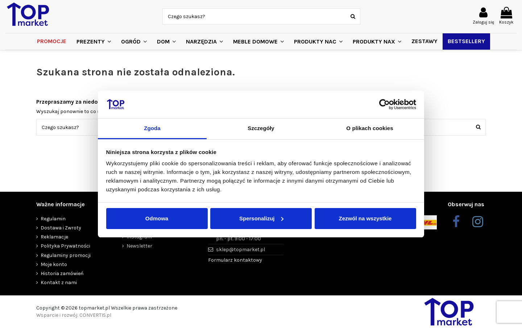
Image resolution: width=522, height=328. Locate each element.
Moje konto (54, 264)
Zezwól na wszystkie (365, 218)
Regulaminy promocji (66, 255)
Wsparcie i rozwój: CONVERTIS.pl (73, 315)
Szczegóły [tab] (261, 128)
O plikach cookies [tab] (369, 128)
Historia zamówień (62, 273)
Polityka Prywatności (65, 246)
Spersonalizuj (261, 218)
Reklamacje (54, 237)
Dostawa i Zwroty (61, 228)
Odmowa (156, 218)
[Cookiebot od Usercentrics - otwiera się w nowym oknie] (384, 104)
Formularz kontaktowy (235, 260)
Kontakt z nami (59, 282)
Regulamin (53, 219)
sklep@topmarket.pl (240, 249)
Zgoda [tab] (152, 128)
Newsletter (139, 246)
